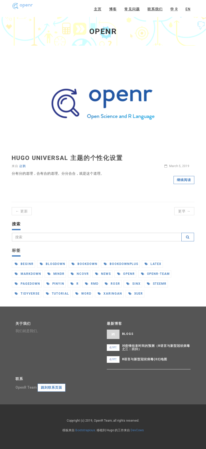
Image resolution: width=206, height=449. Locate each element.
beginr (24, 264)
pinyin (55, 283)
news (103, 274)
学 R (174, 9)
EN (188, 9)
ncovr (80, 274)
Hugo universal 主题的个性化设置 (67, 157)
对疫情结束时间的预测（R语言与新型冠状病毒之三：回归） (156, 347)
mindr (56, 274)
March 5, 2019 (176, 166)
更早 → (184, 211)
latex (153, 264)
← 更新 (21, 211)
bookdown (84, 264)
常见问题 (132, 9)
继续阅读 (184, 180)
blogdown (52, 264)
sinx (133, 283)
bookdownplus (121, 264)
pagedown (27, 283)
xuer (135, 293)
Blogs (128, 334)
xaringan (110, 293)
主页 (97, 9)
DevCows (137, 430)
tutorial (57, 293)
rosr (112, 283)
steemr (157, 283)
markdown (28, 274)
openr (126, 274)
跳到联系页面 (51, 387)
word (83, 293)
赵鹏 (22, 166)
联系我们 (155, 9)
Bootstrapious (85, 430)
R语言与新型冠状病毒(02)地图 (144, 359)
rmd (91, 283)
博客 (113, 9)
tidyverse (27, 293)
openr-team (155, 274)
